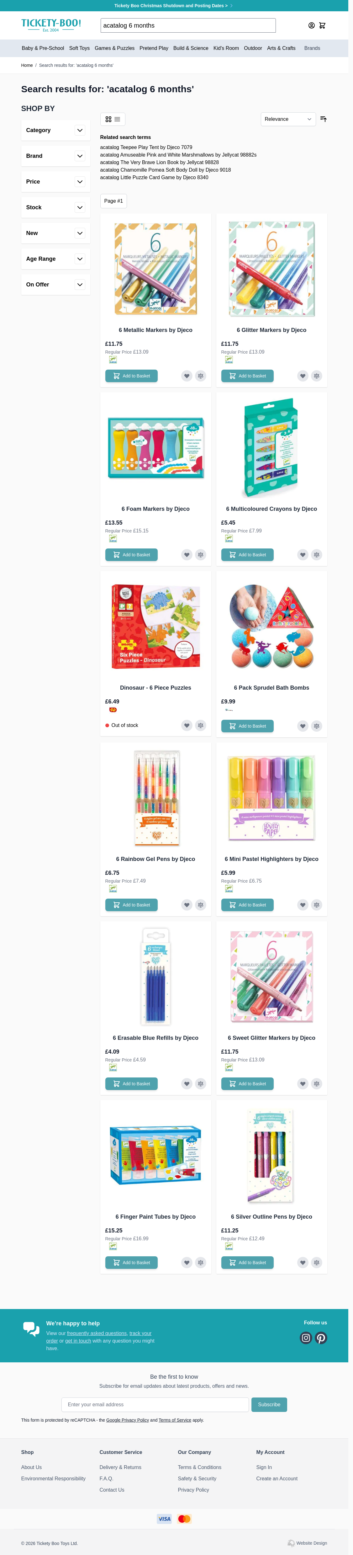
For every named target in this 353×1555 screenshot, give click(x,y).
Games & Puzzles (114, 48)
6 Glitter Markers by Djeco (271, 330)
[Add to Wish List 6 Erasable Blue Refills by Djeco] (186, 1083)
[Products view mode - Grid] (108, 119)
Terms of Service (175, 1420)
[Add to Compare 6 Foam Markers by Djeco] (200, 554)
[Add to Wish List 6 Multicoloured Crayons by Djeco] (302, 554)
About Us (31, 1467)
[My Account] (312, 25)
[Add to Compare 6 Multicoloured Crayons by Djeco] (316, 554)
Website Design (307, 1543)
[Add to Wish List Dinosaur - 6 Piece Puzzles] (186, 725)
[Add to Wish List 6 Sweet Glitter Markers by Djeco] (302, 1083)
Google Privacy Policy (127, 1420)
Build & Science (190, 48)
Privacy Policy (193, 1490)
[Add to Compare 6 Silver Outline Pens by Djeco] (316, 1262)
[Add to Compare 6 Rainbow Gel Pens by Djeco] (200, 905)
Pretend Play (154, 48)
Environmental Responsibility (53, 1478)
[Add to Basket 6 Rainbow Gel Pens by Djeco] (131, 905)
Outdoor (253, 48)
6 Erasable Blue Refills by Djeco (155, 1038)
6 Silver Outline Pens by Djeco (271, 1217)
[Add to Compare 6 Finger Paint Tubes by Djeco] (200, 1262)
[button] (55, 108)
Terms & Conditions (200, 1467)
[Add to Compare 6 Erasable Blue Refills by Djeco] (200, 1083)
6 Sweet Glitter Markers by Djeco (271, 1038)
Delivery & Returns (120, 1467)
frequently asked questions (97, 1333)
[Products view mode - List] (117, 119)
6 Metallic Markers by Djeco (155, 330)
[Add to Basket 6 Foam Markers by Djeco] (131, 554)
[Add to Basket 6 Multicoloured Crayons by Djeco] (247, 554)
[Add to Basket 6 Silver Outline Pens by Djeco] (247, 1262)
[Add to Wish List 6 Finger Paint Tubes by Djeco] (186, 1262)
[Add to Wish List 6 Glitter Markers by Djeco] (302, 376)
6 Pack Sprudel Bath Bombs (271, 688)
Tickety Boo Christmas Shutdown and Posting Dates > (174, 5)
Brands (312, 48)
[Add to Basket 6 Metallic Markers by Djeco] (131, 376)
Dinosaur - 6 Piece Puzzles (155, 688)
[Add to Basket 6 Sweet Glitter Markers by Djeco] (247, 1083)
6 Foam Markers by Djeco (156, 509)
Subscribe (269, 1404)
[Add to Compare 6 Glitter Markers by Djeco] (316, 376)
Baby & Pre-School (43, 48)
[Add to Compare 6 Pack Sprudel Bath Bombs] (316, 726)
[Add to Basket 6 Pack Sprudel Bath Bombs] (247, 726)
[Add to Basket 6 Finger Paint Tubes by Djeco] (131, 1262)
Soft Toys (79, 48)
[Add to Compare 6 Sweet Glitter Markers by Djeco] (316, 1083)
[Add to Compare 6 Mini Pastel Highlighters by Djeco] (316, 905)
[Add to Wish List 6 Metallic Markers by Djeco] (186, 376)
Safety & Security (197, 1478)
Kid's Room (226, 48)
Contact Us (112, 1490)
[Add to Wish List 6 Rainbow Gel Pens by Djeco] (186, 905)
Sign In (264, 1467)
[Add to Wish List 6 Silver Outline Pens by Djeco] (302, 1262)
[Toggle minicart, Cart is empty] (322, 25)
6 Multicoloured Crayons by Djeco (271, 509)
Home (27, 65)
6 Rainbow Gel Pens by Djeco (155, 859)
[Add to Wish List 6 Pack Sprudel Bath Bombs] (302, 726)
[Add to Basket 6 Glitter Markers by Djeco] (247, 376)
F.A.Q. (106, 1478)
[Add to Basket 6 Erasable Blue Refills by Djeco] (131, 1083)
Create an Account (277, 1478)
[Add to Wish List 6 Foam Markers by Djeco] (186, 554)
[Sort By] (288, 119)
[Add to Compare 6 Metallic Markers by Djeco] (200, 376)
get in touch (78, 1341)
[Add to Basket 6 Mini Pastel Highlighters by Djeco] (247, 905)
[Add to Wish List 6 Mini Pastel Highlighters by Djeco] (302, 905)
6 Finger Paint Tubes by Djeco (156, 1217)
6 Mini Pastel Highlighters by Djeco (272, 859)
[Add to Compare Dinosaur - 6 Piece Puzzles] (200, 725)
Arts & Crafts (281, 48)
